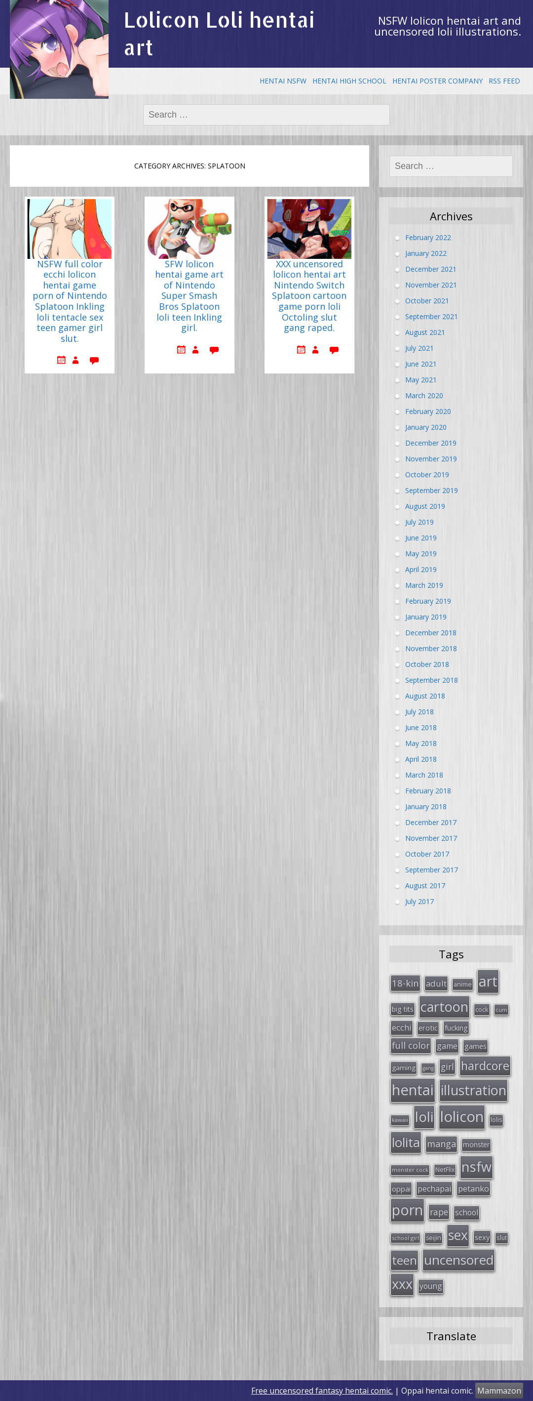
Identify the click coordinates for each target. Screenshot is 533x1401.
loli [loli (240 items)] (424, 1116)
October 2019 (427, 474)
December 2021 (431, 268)
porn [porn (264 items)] (407, 1209)
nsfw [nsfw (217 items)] (476, 1166)
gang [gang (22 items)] (428, 1068)
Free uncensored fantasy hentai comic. (322, 1390)
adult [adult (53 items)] (436, 983)
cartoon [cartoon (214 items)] (444, 1006)
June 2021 (421, 363)
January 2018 (426, 806)
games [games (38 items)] (475, 1046)
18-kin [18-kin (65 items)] (405, 983)
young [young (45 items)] (430, 1285)
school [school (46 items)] (466, 1212)
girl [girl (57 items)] (447, 1066)
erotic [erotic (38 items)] (428, 1027)
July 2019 (419, 521)
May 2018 (421, 742)
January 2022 (426, 252)
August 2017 (425, 885)
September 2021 (431, 316)
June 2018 (421, 727)
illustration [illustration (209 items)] (473, 1090)
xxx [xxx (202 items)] (402, 1284)
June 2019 (421, 537)
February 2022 (428, 237)
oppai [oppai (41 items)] (401, 1189)
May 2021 (421, 379)
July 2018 (419, 711)
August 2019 (425, 505)
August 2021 (425, 331)
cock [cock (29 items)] (482, 1009)
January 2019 (426, 616)
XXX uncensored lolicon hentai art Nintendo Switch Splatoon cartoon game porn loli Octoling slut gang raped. (309, 296)
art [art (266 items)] (488, 980)
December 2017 (431, 821)
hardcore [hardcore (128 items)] (485, 1065)
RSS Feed (504, 80)
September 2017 (431, 869)
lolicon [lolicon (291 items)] (462, 1116)
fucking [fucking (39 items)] (456, 1027)
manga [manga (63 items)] (441, 1144)
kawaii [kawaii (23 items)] (400, 1119)
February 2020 (428, 410)
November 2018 (431, 648)
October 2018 (427, 663)
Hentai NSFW (283, 80)
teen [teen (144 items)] (404, 1260)
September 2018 (431, 679)
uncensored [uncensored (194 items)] (459, 1260)
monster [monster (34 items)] (476, 1144)
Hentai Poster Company (437, 80)
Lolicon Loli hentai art (219, 33)
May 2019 (421, 553)
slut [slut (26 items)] (501, 1237)
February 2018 (428, 790)
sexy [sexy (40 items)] (482, 1237)
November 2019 (431, 458)
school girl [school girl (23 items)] (405, 1237)
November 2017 (431, 837)
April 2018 (421, 758)
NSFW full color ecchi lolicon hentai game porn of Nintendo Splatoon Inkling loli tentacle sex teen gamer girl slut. (70, 301)
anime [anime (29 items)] (463, 984)
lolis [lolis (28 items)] (496, 1119)
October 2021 (427, 300)
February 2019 (428, 600)
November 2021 (431, 284)
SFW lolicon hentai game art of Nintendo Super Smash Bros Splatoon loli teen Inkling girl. (189, 296)
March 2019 (424, 584)
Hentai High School (349, 80)
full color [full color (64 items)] (411, 1045)
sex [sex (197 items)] (458, 1235)
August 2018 (425, 695)
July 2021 (419, 347)
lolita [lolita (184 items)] (406, 1142)
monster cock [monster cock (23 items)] (410, 1169)
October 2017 (427, 853)
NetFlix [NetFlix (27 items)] (445, 1169)
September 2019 (431, 489)
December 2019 (431, 442)
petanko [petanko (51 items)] (473, 1188)
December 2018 (431, 632)
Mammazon (499, 1390)
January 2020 (426, 426)
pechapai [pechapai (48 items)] (434, 1188)
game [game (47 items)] (447, 1045)
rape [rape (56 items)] (439, 1212)
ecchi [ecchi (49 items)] (402, 1027)
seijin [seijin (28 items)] (433, 1238)
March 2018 (424, 774)
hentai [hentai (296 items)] (413, 1090)
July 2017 (419, 901)
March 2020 (424, 395)
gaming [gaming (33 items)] (404, 1067)
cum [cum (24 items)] (501, 1009)
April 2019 (421, 569)
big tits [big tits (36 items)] (403, 1009)
